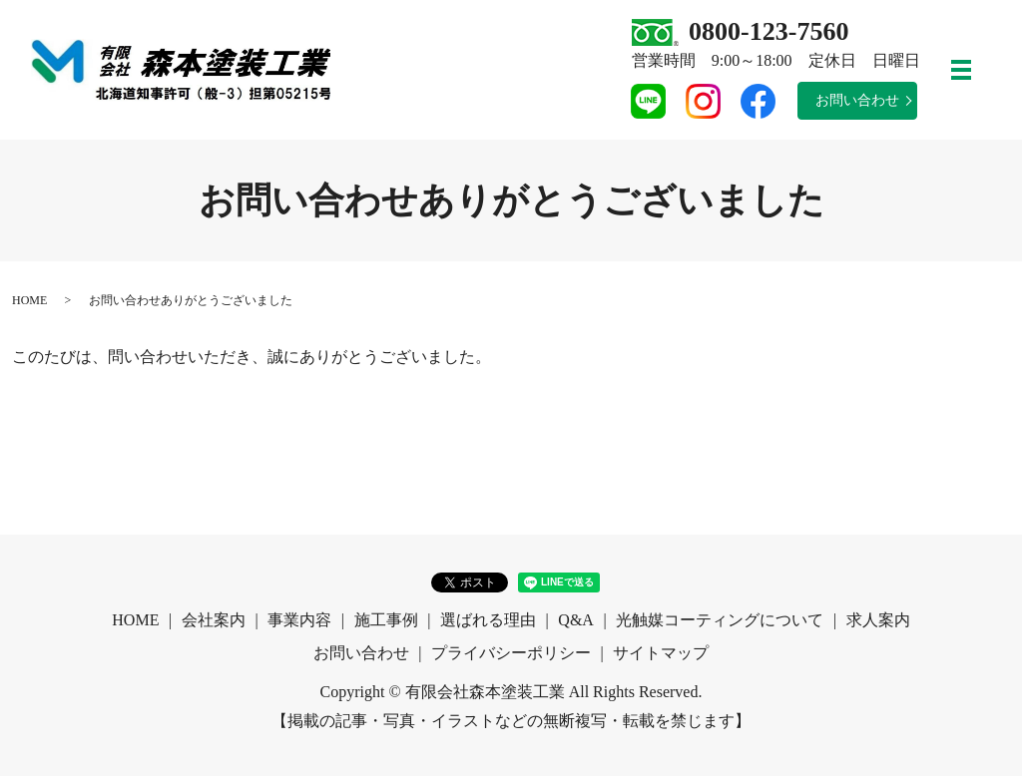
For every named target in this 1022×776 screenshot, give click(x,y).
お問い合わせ (857, 100)
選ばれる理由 (488, 619)
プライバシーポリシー (511, 652)
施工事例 (386, 619)
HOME (29, 300)
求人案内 (878, 619)
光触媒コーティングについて (719, 619)
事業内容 (299, 619)
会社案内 (214, 619)
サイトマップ (661, 652)
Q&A (576, 619)
